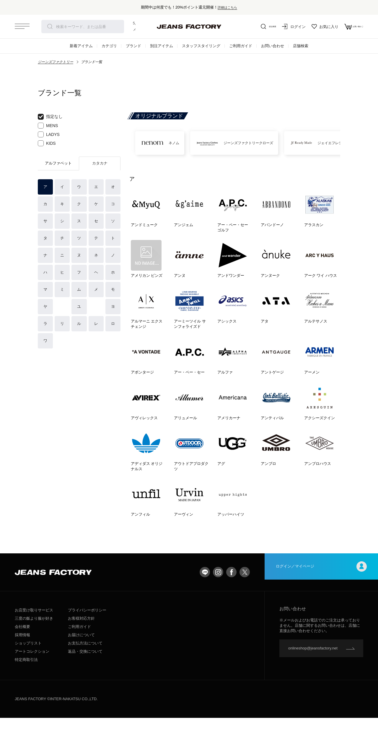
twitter (244, 609)
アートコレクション (32, 688)
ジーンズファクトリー (55, 62)
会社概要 (22, 664)
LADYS (49, 134)
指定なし (50, 117)
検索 (50, 26)
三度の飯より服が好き (34, 655)
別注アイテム (161, 46)
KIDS (47, 143)
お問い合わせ (272, 46)
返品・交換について (85, 688)
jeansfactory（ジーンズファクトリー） (189, 26)
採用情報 (22, 672)
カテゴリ (109, 46)
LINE (205, 609)
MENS (48, 126)
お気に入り (311, 26)
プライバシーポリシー (87, 647)
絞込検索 (251, 26)
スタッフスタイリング (201, 46)
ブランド (133, 46)
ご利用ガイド (240, 46)
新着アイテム (81, 46)
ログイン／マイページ (321, 609)
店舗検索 (300, 46)
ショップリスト (28, 680)
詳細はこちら (227, 7)
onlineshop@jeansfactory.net (313, 685)
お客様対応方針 (81, 655)
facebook (231, 609)
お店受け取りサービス (34, 647)
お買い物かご (347, 26)
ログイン (280, 26)
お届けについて (81, 672)
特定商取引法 (26, 697)
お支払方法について (85, 680)
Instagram (218, 609)
